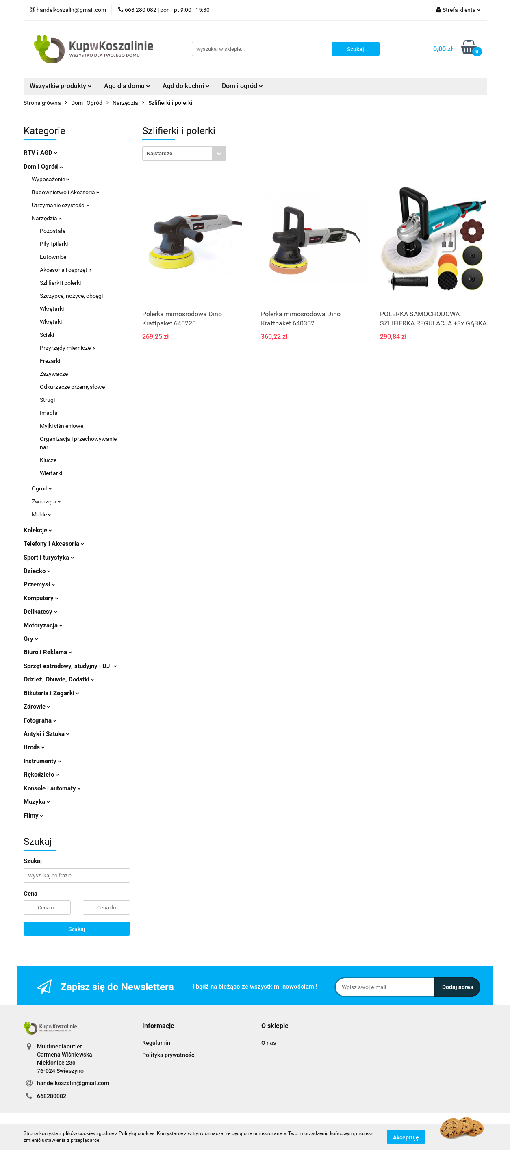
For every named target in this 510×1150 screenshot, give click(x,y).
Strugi (47, 400)
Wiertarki (51, 473)
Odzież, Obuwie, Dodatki (59, 679)
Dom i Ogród (43, 166)
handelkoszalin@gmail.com (73, 1083)
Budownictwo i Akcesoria (66, 192)
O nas (268, 1042)
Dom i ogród (242, 86)
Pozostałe (52, 231)
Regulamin (156, 1042)
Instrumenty (42, 761)
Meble (41, 514)
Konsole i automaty (52, 788)
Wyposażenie (50, 179)
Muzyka (37, 801)
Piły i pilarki (54, 244)
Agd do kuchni (186, 86)
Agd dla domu (127, 86)
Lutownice (53, 257)
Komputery (41, 598)
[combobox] (184, 153)
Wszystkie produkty (61, 86)
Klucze (48, 460)
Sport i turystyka (49, 557)
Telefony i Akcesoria (54, 543)
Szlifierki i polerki (60, 283)
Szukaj (76, 929)
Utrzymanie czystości (61, 205)
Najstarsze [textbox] (159, 153)
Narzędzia (47, 218)
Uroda (34, 747)
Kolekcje (38, 530)
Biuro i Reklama (48, 652)
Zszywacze (54, 374)
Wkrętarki (52, 309)
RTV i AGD (40, 152)
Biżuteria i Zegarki (51, 693)
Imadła (49, 413)
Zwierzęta (46, 501)
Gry (31, 638)
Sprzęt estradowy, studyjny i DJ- (70, 666)
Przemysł (39, 584)
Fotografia (40, 720)
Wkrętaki (51, 322)
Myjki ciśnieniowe (61, 426)
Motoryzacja (43, 625)
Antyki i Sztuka (46, 734)
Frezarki (50, 361)
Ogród (42, 488)
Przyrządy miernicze (67, 348)
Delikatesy (40, 611)
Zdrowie (37, 706)
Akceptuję (406, 1137)
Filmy (33, 815)
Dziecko (37, 571)
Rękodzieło (41, 774)
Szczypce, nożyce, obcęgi (71, 296)
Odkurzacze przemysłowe (72, 387)
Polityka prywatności (169, 1055)
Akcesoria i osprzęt (66, 270)
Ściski (47, 335)
